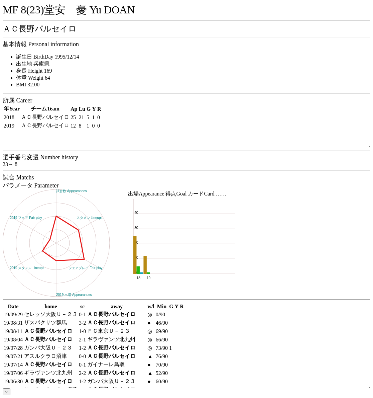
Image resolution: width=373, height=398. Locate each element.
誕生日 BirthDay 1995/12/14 (47, 57)
